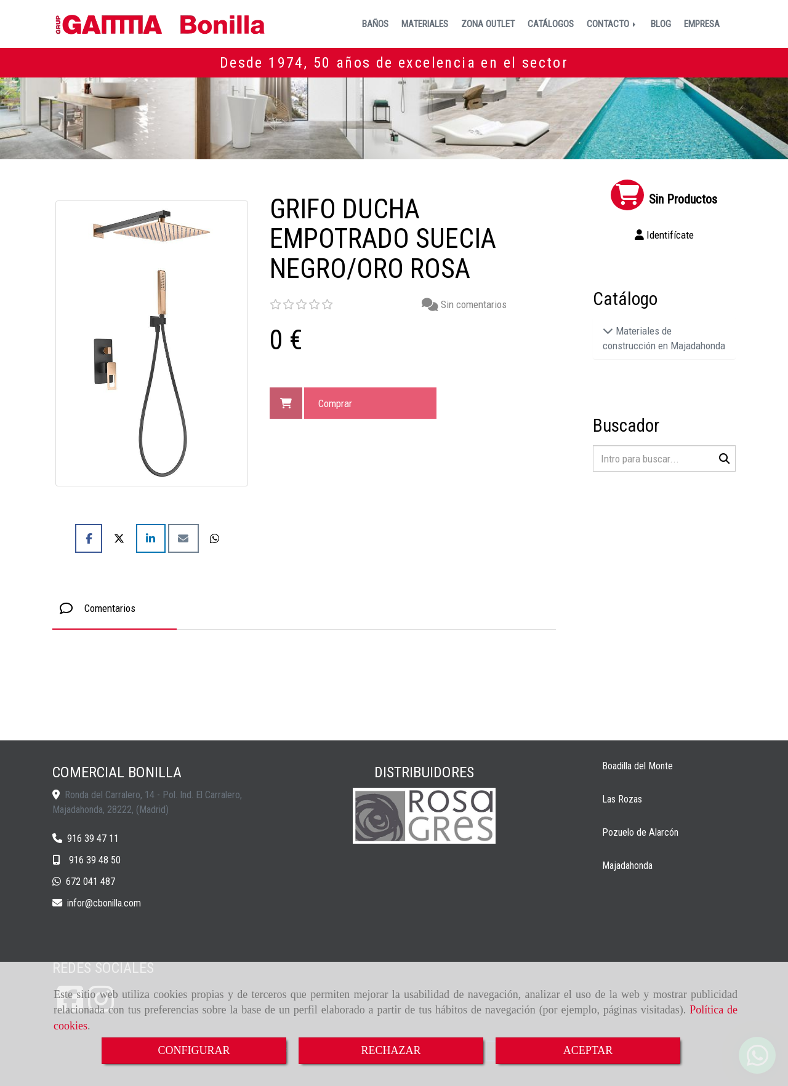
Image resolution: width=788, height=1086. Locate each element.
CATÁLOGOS (551, 24)
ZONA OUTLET (488, 24)
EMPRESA (702, 24)
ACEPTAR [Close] (588, 1050)
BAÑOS (375, 24)
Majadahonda (627, 865)
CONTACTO (612, 24)
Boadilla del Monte (637, 766)
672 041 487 (90, 881)
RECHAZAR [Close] (390, 1050)
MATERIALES (424, 24)
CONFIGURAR (194, 1050)
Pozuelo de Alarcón (640, 832)
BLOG (661, 24)
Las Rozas (622, 799)
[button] (664, 235)
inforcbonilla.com (104, 903)
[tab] (114, 608)
